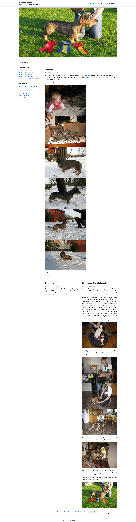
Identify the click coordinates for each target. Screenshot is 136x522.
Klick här (47, 276)
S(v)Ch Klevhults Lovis (26, 75)
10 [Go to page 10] (78, 512)
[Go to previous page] (61, 512)
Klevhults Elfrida (24, 93)
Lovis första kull (24, 95)
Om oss (100, 3)
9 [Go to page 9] (75, 512)
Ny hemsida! (49, 283)
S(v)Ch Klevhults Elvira (26, 77)
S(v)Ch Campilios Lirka (26, 72)
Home (92, 3)
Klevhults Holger (24, 91)
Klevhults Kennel (26, 2)
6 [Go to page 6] (68, 512)
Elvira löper (49, 69)
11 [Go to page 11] (81, 512)
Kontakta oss (110, 3)
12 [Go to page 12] (84, 512)
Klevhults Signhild (24, 89)
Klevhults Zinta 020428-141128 (29, 79)
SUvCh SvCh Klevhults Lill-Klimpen (29, 87)
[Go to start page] (57, 512)
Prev (21, 31)
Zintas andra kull (24, 97)
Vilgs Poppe (87, 75)
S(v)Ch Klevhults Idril (25, 70)
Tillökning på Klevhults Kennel (94, 283)
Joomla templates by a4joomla (68, 520)
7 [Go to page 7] (70, 512)
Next (114, 31)
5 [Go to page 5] (66, 512)
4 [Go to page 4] (64, 512)
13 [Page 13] (87, 512)
